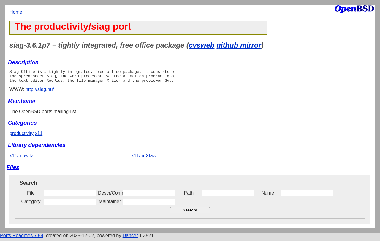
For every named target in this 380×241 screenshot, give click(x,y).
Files (13, 170)
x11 (38, 136)
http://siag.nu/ (40, 91)
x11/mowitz (21, 158)
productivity (22, 136)
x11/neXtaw (144, 158)
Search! (190, 213)
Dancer (130, 238)
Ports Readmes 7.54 (21, 238)
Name (267, 195)
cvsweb (202, 45)
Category (31, 204)
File (31, 195)
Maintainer (110, 204)
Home (16, 12)
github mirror (238, 45)
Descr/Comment (110, 195)
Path (189, 195)
